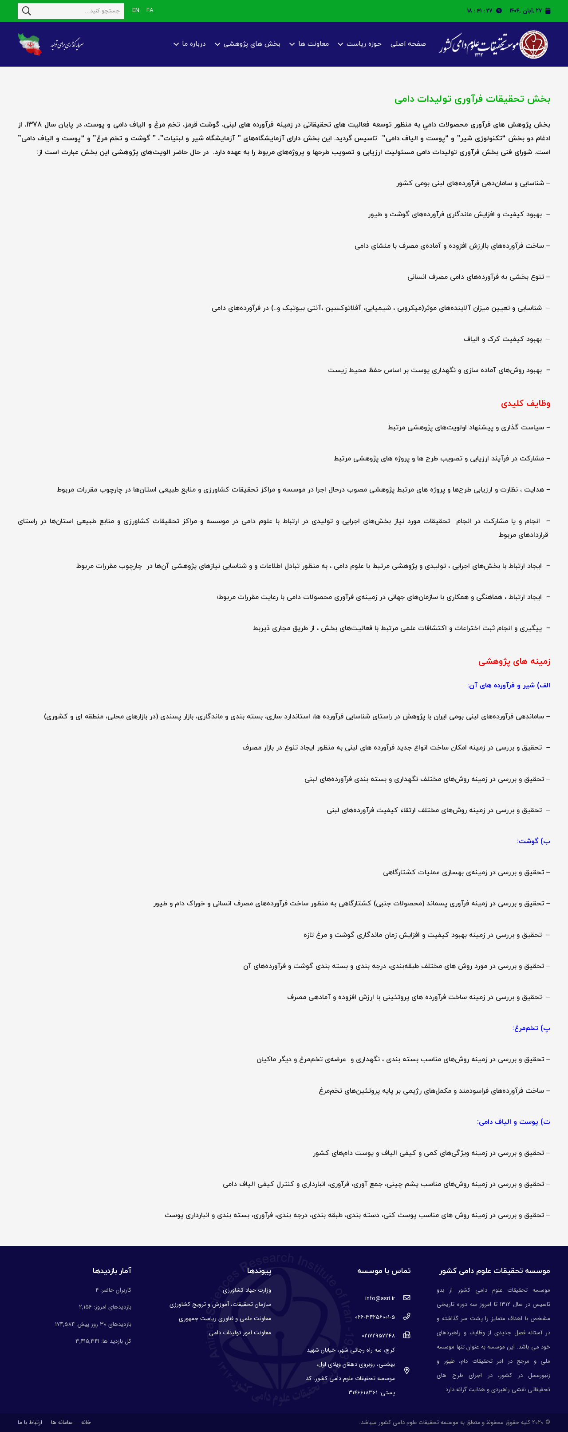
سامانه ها (62, 1422)
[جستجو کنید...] (71, 11)
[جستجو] (26, 11)
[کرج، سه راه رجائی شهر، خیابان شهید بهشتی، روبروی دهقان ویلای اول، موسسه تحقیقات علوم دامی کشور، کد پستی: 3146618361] (402, 1372)
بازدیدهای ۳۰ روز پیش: (103, 1324)
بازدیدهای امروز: (111, 1307)
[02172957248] (402, 1336)
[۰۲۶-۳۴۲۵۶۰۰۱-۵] (402, 1317)
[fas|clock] (501, 11)
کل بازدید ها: (115, 1341)
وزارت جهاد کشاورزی (247, 1290)
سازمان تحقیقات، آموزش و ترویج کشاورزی (220, 1304)
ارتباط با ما (30, 1422)
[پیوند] (492, 44)
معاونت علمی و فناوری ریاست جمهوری (225, 1318)
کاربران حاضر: (115, 1290)
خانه (86, 1422)
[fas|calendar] (547, 11)
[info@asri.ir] (402, 1299)
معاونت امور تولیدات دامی (240, 1332)
